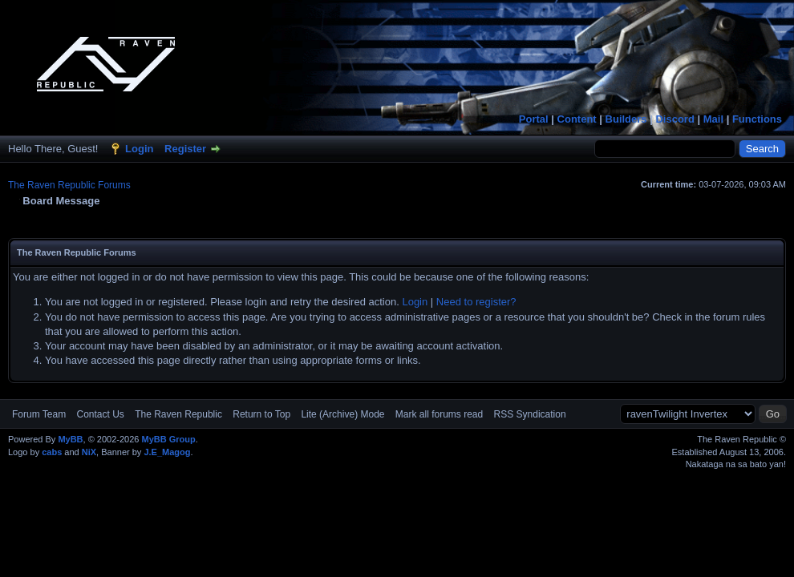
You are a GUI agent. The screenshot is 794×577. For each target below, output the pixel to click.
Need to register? (476, 302)
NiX (89, 452)
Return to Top (261, 414)
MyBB (70, 439)
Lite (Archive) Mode (342, 414)
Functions (757, 119)
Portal (534, 119)
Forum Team (39, 414)
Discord (674, 119)
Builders (626, 119)
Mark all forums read (439, 414)
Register (185, 149)
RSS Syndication (530, 414)
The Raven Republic (178, 414)
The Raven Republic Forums (69, 185)
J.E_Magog (167, 452)
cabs (52, 452)
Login (139, 149)
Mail (713, 119)
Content (577, 119)
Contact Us (100, 414)
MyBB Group (168, 439)
